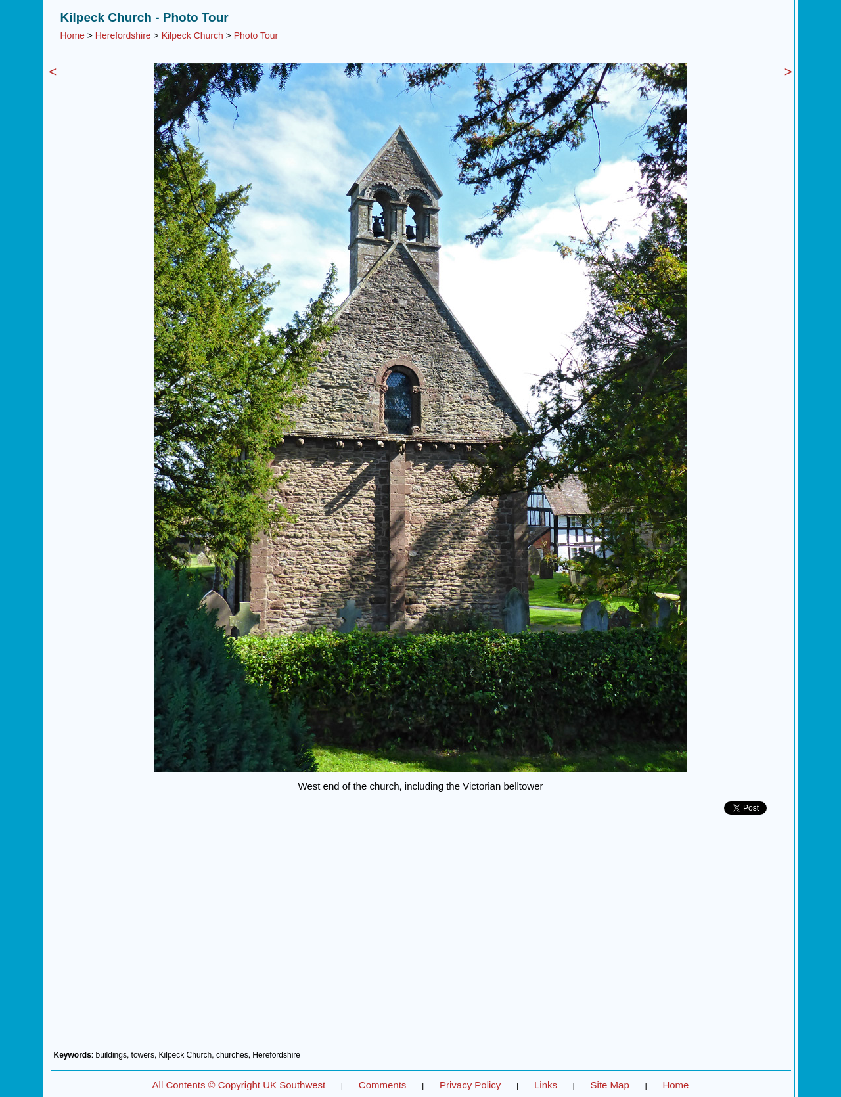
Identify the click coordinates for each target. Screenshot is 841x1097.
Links (545, 1084)
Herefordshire (123, 35)
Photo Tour (256, 35)
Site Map (610, 1084)
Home (72, 35)
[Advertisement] (420, 937)
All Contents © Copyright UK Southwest (239, 1084)
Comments (383, 1084)
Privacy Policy (470, 1084)
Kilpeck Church (192, 35)
